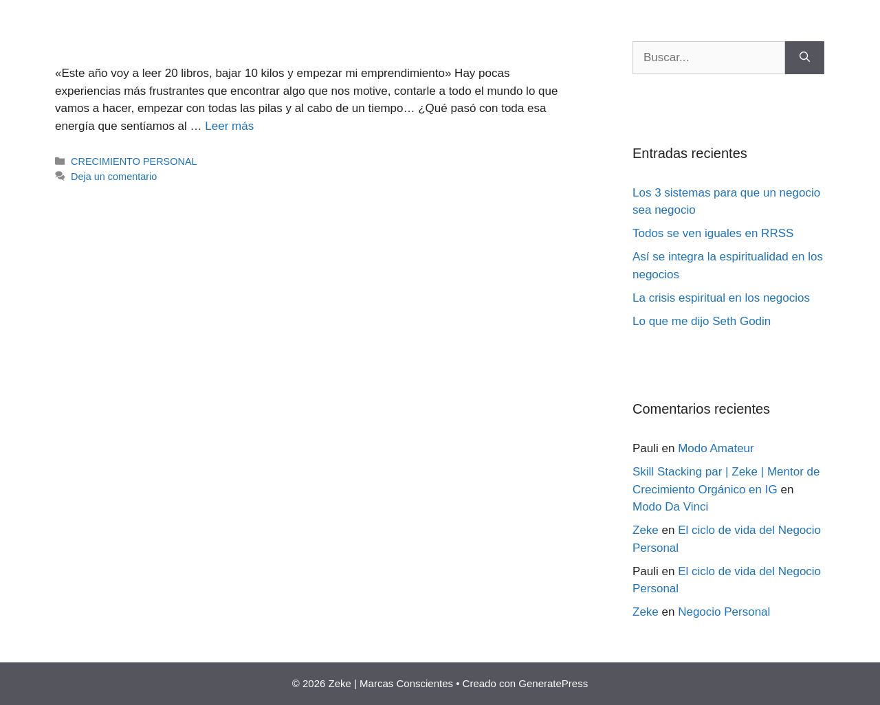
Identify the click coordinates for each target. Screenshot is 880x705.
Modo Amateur (716, 448)
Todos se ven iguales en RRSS (712, 233)
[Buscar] (804, 57)
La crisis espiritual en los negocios (721, 297)
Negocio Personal (724, 611)
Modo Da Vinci (670, 506)
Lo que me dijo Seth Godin (701, 321)
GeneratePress (553, 683)
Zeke (645, 530)
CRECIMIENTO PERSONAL (134, 161)
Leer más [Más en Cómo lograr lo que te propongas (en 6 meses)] (229, 126)
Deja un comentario (114, 176)
